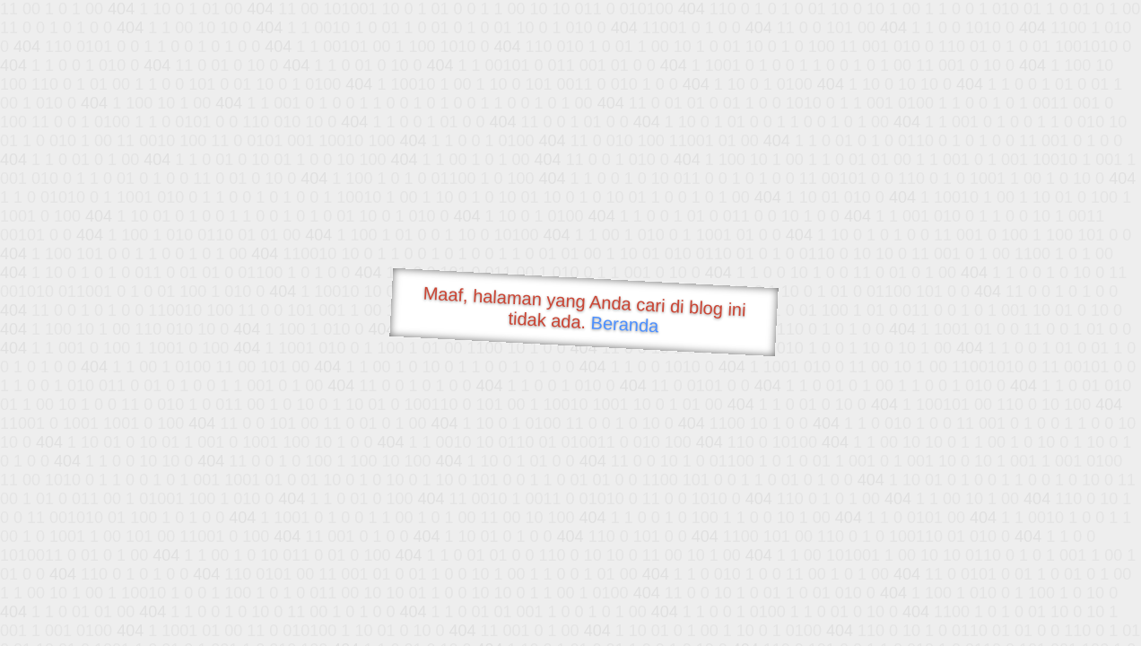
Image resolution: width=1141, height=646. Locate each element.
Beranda (624, 324)
